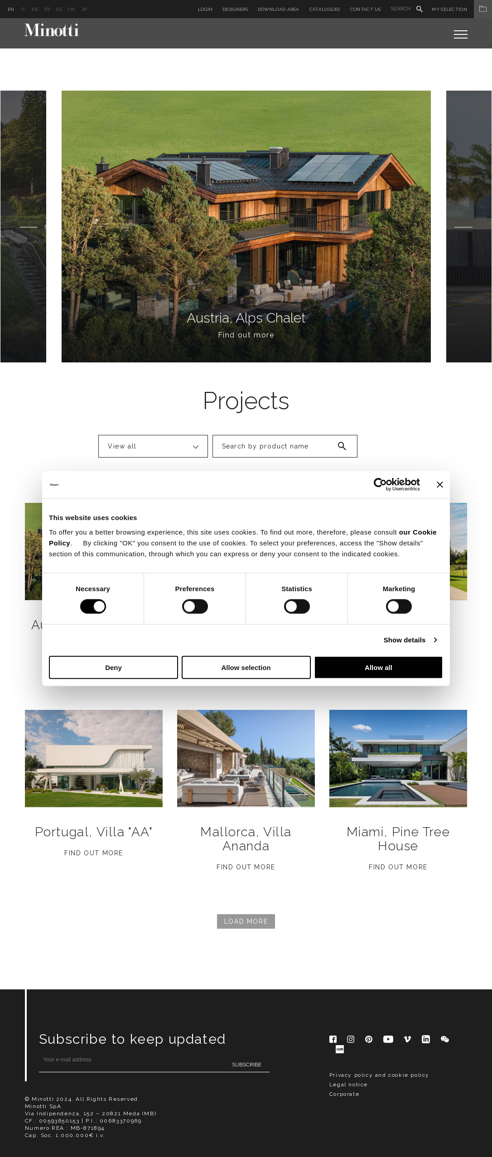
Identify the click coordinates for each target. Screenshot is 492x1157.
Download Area (278, 9)
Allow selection (245, 667)
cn (71, 9)
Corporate (344, 1094)
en (11, 9)
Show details (405, 640)
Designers (235, 9)
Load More (246, 921)
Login (205, 9)
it (23, 9)
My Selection (462, 9)
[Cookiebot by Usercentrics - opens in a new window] (380, 485)
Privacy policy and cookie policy (379, 1075)
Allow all (378, 667)
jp (84, 9)
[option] (246, 226)
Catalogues (324, 9)
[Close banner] (440, 485)
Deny (113, 667)
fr (47, 9)
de (35, 9)
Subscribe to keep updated (132, 1039)
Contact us (365, 9)
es (59, 9)
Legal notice (348, 1084)
